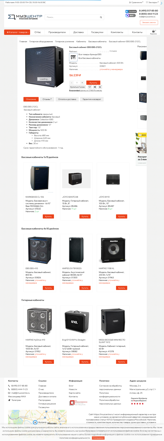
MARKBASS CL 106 (35, 197)
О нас (41, 389)
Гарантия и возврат (92, 99)
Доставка (78, 32)
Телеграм (14, 400)
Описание (31, 99)
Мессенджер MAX (17, 396)
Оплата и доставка (67, 99)
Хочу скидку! (74, 90)
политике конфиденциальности (74, 438)
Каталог (17, 32)
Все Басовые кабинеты (89, 58)
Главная (23, 41)
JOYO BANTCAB (70, 197)
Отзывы (47, 99)
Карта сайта (74, 393)
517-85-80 (148, 10)
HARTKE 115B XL (106, 268)
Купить (93, 82)
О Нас (38, 32)
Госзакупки (97, 32)
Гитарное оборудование (41, 41)
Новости (73, 389)
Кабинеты (81, 41)
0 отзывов (113, 51)
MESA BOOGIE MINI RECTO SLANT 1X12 (112, 341)
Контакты (137, 32)
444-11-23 (148, 13)
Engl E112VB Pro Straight (73, 340)
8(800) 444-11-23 (18, 389)
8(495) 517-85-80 (18, 385)
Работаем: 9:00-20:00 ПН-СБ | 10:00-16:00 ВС (25, 2)
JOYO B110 (104, 197)
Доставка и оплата (47, 396)
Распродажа (44, 400)
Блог (71, 385)
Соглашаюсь (98, 438)
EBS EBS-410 (32, 268)
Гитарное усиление (64, 41)
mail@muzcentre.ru (147, 17)
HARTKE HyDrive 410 (35, 340)
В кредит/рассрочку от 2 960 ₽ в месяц (85, 90)
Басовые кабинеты (97, 41)
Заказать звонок (149, 22)
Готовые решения (47, 403)
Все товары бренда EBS (89, 54)
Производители (57, 32)
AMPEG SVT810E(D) (72, 268)
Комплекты (118, 32)
